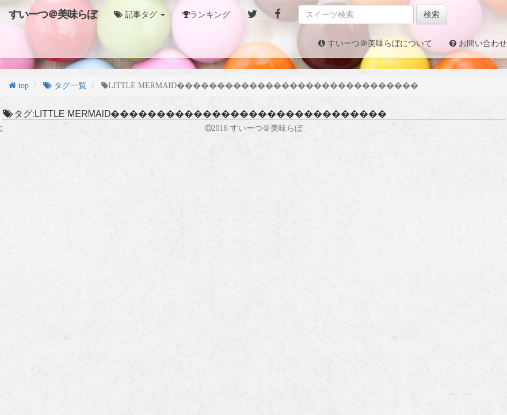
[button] (139, 14)
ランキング (210, 14)
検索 (432, 14)
